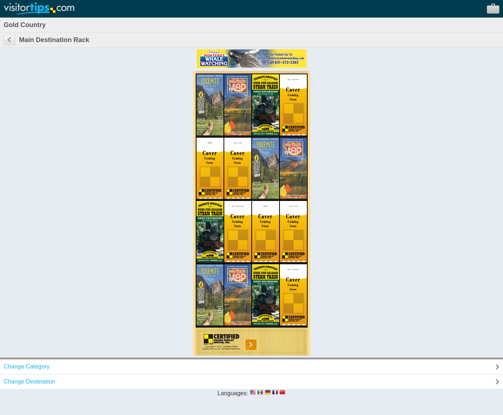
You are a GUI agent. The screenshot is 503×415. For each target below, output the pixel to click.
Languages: (233, 393)
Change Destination (29, 381)
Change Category (26, 366)
